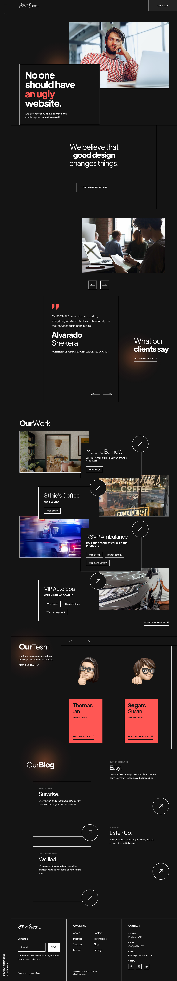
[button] (92, 285)
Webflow (36, 973)
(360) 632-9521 (136, 946)
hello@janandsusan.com (140, 955)
